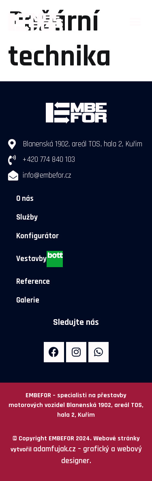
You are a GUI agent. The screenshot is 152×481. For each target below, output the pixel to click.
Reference (33, 281)
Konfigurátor (37, 236)
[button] (135, 22)
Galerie (27, 300)
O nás (25, 199)
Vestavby (39, 259)
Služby (27, 217)
